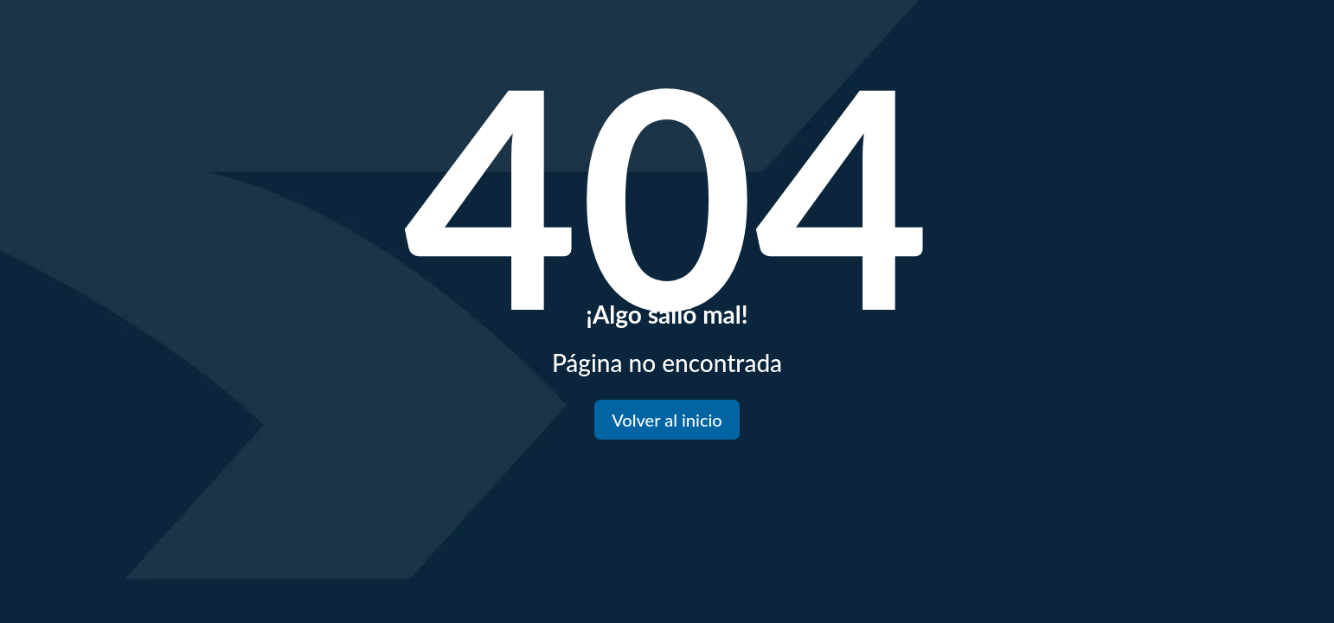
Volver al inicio (667, 419)
